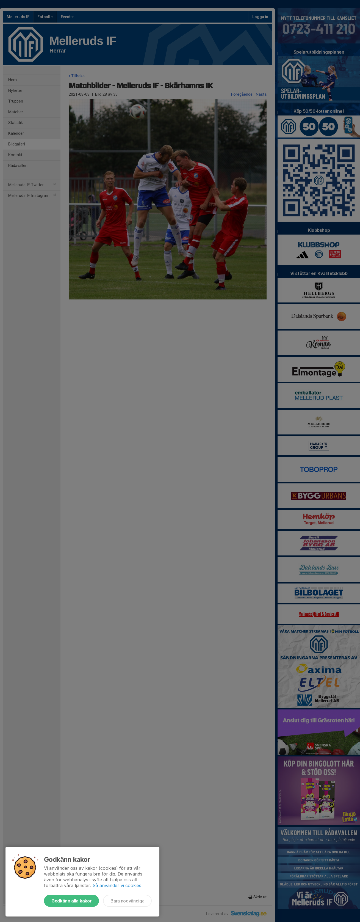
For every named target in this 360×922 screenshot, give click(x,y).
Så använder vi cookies (117, 885)
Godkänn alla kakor (71, 901)
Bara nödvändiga (127, 901)
